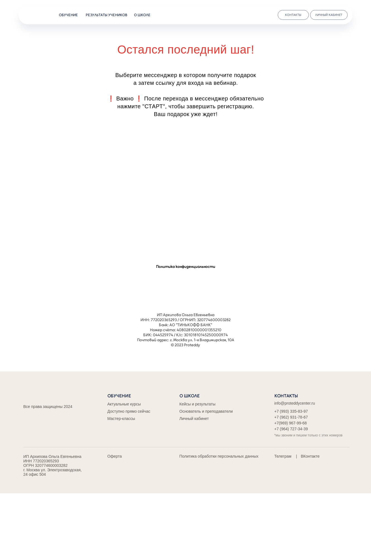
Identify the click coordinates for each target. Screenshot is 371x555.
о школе (142, 15)
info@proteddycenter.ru (294, 403)
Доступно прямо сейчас (128, 411)
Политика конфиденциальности (185, 266)
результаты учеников (106, 15)
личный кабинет (328, 15)
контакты (293, 15)
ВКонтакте (310, 456)
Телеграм (282, 456)
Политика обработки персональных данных (218, 456)
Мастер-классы (121, 418)
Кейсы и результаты (197, 404)
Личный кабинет (194, 418)
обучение (68, 15)
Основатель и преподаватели (206, 411)
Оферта (114, 456)
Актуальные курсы (124, 404)
